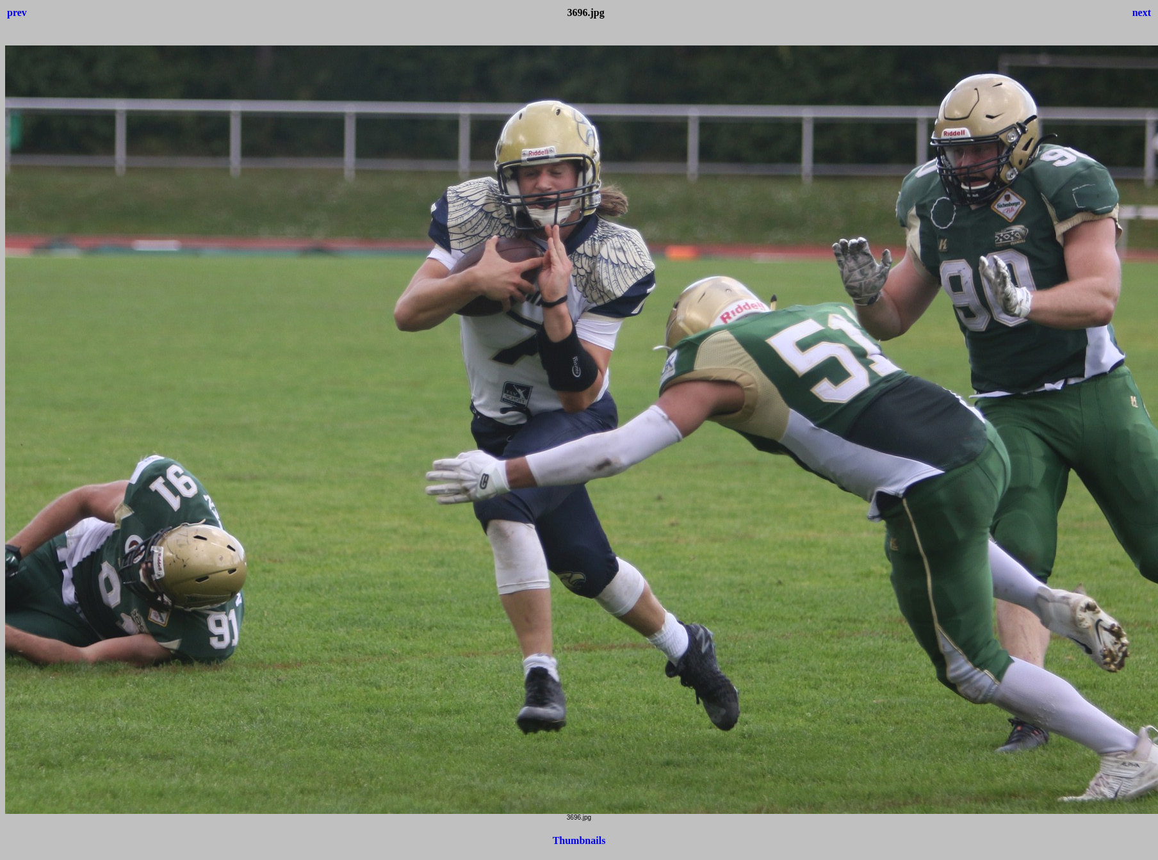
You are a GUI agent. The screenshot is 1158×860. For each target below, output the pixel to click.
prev (17, 12)
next (1141, 12)
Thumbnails (579, 840)
